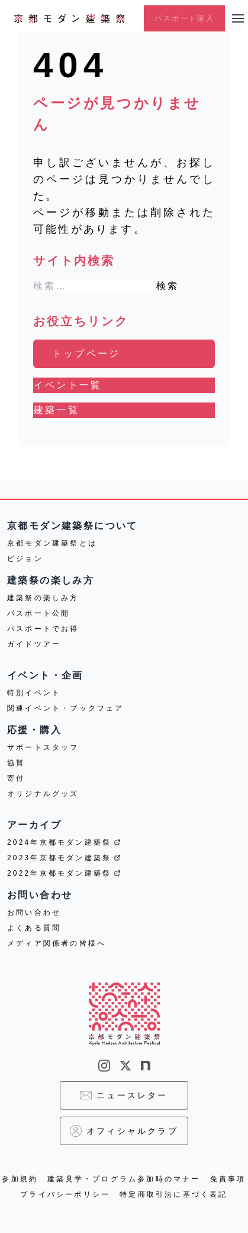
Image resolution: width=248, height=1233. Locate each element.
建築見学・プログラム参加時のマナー (123, 1179)
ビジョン (25, 558)
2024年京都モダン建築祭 (64, 842)
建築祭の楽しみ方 (43, 598)
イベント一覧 (68, 385)
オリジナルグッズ (43, 794)
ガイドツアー (34, 644)
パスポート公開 (38, 613)
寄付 (16, 778)
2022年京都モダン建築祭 (64, 873)
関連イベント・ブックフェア (65, 708)
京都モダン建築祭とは (52, 543)
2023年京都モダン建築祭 (64, 858)
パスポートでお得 (43, 629)
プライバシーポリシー (65, 1194)
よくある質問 (34, 928)
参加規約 (20, 1179)
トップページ (86, 353)
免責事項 (228, 1179)
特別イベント (34, 693)
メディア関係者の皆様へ (56, 943)
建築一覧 (56, 410)
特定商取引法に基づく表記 (173, 1194)
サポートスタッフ (43, 747)
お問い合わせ (34, 912)
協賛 (16, 763)
